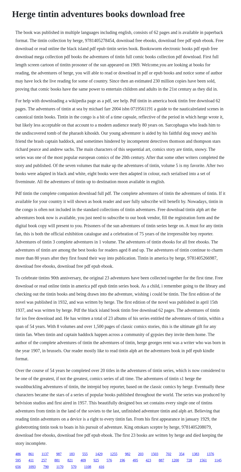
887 (161, 460)
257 (44, 460)
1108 (87, 467)
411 (31, 460)
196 (122, 460)
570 (73, 467)
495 (135, 460)
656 (18, 467)
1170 (59, 467)
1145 (217, 460)
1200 (175, 460)
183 (72, 454)
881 (57, 460)
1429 (99, 454)
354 (181, 454)
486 (18, 454)
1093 (32, 467)
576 (109, 460)
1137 (45, 454)
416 (101, 467)
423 (148, 460)
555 (85, 454)
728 (189, 460)
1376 (210, 454)
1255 (113, 454)
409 (83, 460)
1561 (203, 460)
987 (59, 454)
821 (70, 460)
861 (31, 454)
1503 (154, 454)
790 (46, 467)
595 (18, 460)
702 (168, 454)
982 (127, 454)
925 (96, 460)
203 (140, 454)
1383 (195, 454)
